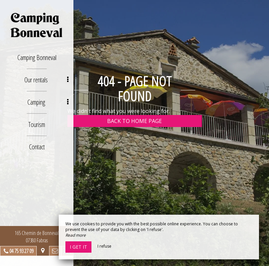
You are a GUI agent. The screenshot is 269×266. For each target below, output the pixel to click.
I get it (78, 247)
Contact (37, 146)
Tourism (36, 124)
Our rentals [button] (46, 79)
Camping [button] (48, 102)
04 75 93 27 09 (21, 251)
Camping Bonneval (36, 57)
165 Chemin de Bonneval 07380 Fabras (37, 236)
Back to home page (134, 121)
